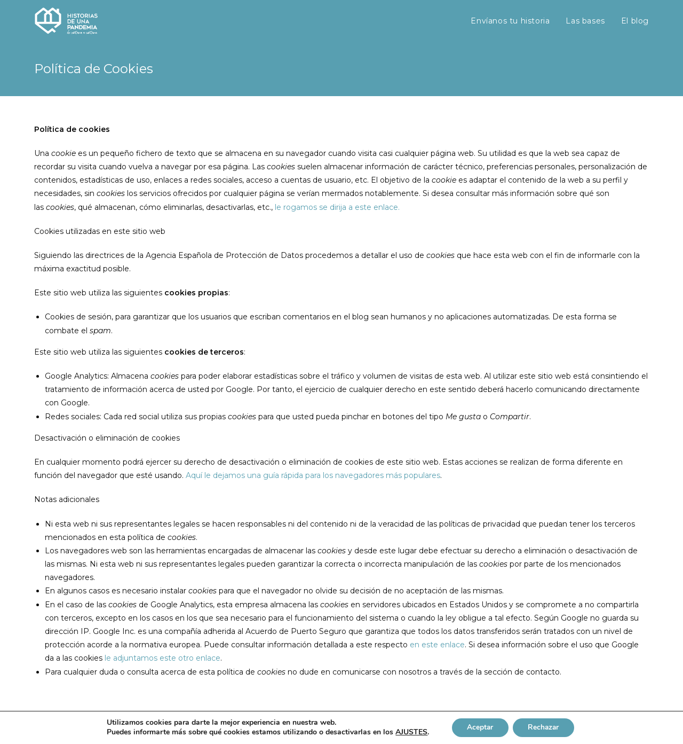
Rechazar (544, 727)
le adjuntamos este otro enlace (162, 658)
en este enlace (437, 644)
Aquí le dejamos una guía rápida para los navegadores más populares (313, 475)
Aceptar (478, 727)
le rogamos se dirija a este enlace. (337, 207)
